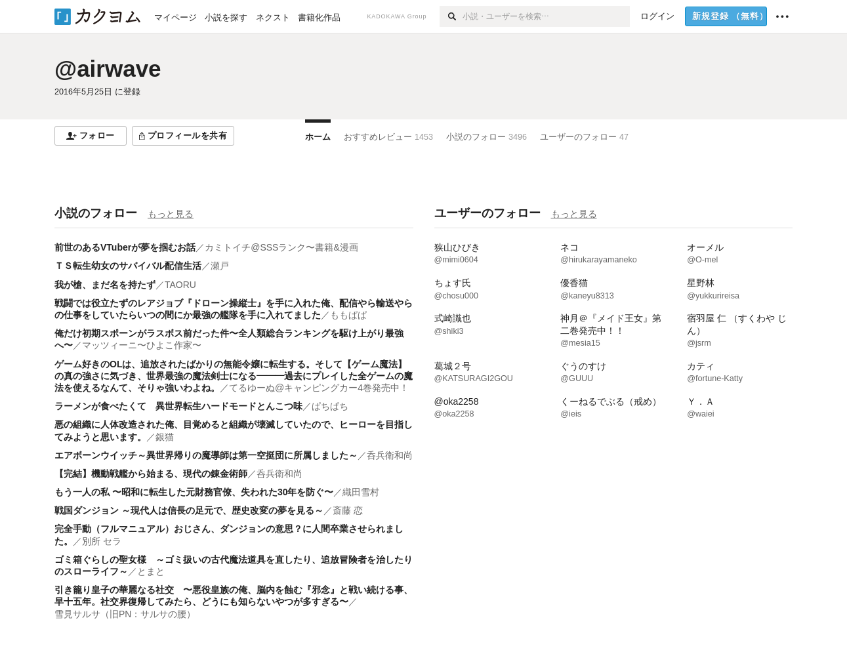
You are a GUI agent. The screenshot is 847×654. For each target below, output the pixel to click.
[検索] (451, 16)
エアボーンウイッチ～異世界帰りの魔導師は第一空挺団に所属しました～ (206, 455)
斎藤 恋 (348, 510)
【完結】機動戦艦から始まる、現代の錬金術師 (150, 473)
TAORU (180, 284)
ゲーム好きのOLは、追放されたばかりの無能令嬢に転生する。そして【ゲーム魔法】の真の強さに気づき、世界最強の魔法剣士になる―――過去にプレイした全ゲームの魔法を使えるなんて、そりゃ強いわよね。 (233, 376)
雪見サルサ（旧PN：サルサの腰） (125, 614)
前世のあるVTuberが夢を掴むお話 (125, 247)
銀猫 (164, 437)
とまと (151, 571)
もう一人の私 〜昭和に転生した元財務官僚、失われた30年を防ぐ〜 (193, 492)
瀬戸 (220, 265)
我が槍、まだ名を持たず (104, 284)
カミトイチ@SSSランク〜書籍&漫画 (281, 247)
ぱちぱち (330, 406)
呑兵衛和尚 (390, 455)
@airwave (107, 68)
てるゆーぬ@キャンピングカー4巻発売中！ (319, 387)
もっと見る (171, 214)
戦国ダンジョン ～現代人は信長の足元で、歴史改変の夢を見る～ (188, 510)
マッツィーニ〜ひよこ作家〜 (141, 345)
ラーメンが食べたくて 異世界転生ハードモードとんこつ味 (178, 406)
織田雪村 (360, 492)
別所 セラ (101, 541)
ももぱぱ (348, 315)
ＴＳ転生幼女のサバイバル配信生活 (127, 265)
